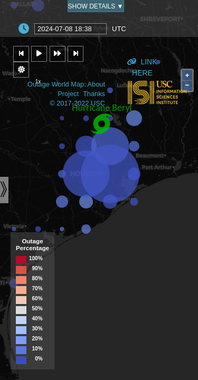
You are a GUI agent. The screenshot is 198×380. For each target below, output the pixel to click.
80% (37, 278)
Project (68, 94)
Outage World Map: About (66, 84)
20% (37, 338)
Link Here (142, 64)
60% (37, 298)
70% (37, 288)
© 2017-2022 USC (77, 103)
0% (38, 359)
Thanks (94, 94)
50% (37, 308)
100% (36, 258)
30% (37, 328)
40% (37, 318)
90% (37, 268)
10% (37, 349)
